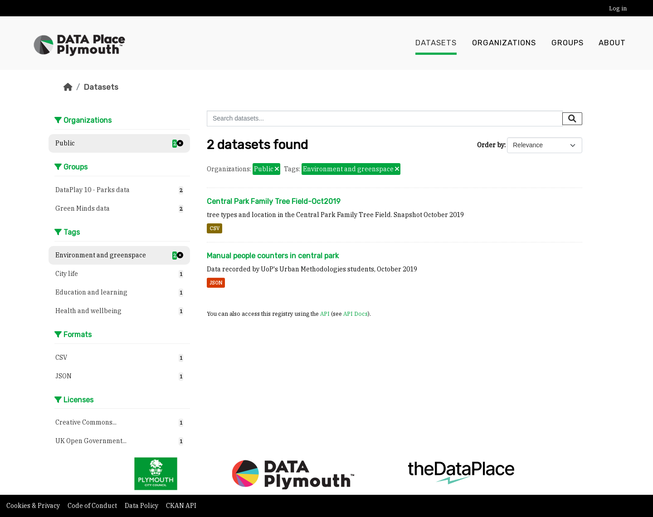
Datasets (436, 43)
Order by (490, 145)
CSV (214, 228)
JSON (216, 283)
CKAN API (181, 506)
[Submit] (572, 118)
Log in (618, 8)
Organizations (504, 43)
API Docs (355, 313)
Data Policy (142, 506)
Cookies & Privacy (33, 506)
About (612, 43)
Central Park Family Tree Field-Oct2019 (274, 201)
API (325, 313)
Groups (567, 43)
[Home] (68, 87)
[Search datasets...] (385, 118)
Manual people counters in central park (273, 255)
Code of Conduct (93, 506)
